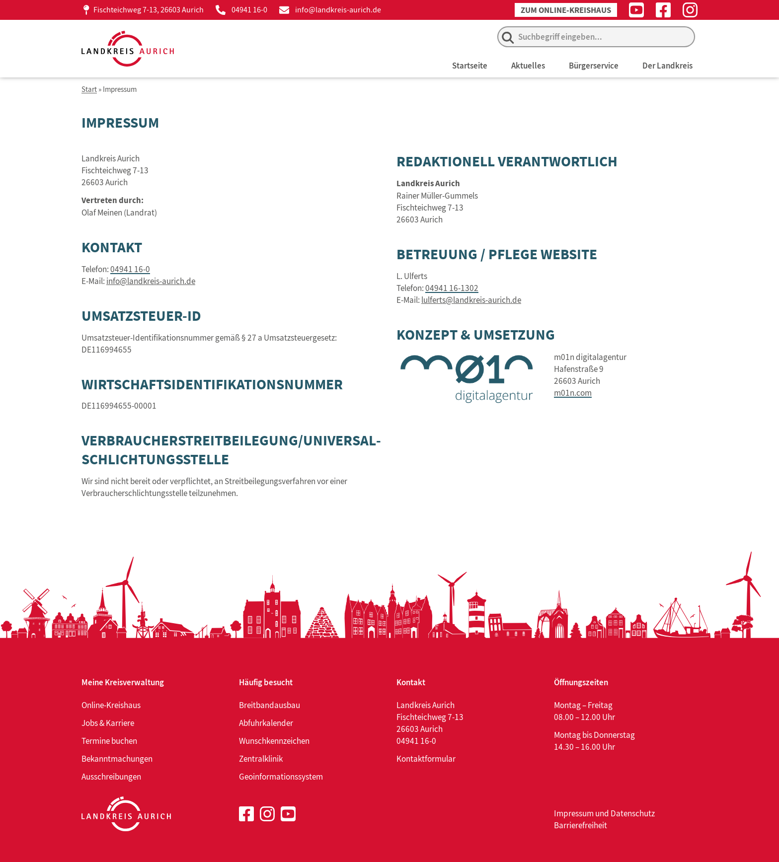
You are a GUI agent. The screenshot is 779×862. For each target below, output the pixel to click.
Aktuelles (528, 65)
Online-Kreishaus (111, 705)
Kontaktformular (426, 758)
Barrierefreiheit (580, 825)
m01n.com (573, 392)
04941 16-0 (249, 9)
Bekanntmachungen (117, 758)
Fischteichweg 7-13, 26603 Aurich (148, 9)
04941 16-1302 (451, 287)
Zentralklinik (261, 758)
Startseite (469, 65)
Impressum (574, 813)
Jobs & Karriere (107, 723)
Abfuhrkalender (266, 723)
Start (89, 89)
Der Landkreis (667, 65)
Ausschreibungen (111, 776)
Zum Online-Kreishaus (566, 10)
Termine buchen (109, 740)
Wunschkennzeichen (274, 740)
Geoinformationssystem (281, 776)
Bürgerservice (594, 65)
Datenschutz (633, 813)
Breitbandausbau (269, 705)
